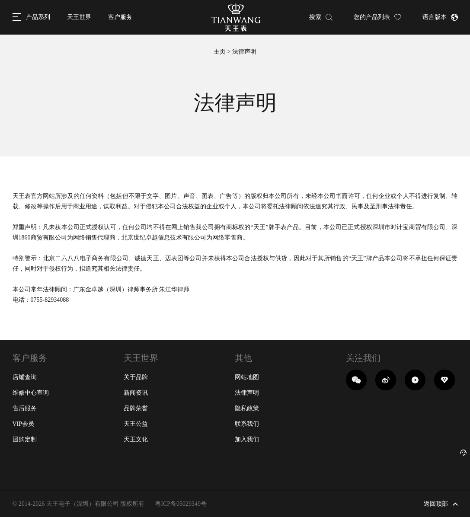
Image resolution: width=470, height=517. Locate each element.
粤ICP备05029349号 (181, 504)
